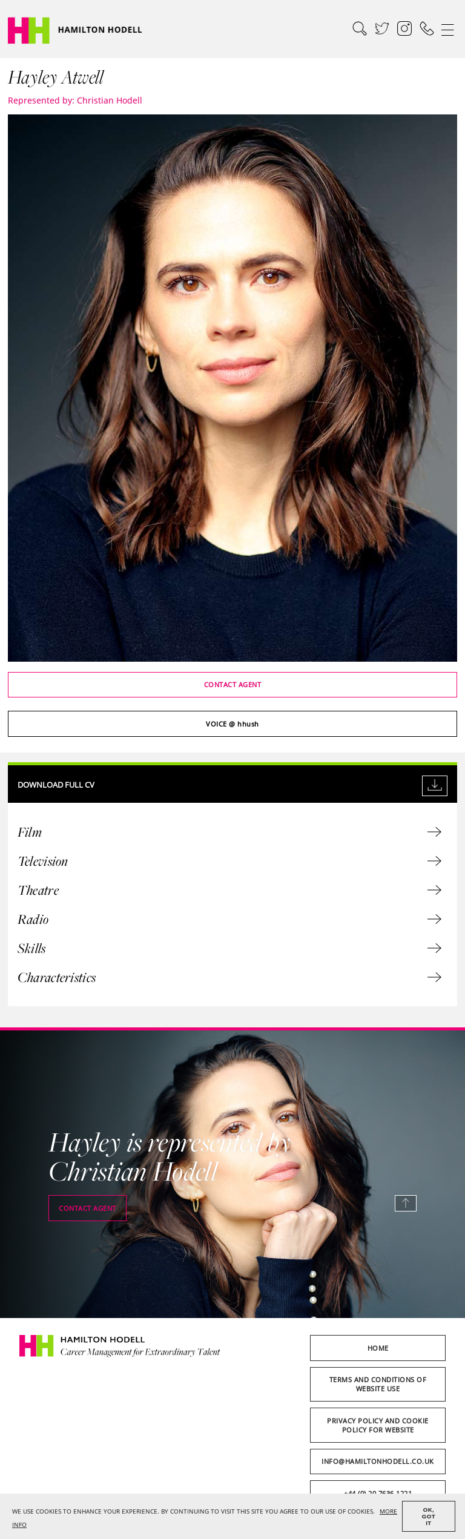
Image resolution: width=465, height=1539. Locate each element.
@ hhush (232, 723)
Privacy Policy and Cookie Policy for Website (378, 1425)
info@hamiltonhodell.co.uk (378, 1461)
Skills (229, 948)
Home (378, 1348)
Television (229, 861)
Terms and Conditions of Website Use (378, 1384)
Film (229, 832)
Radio (229, 919)
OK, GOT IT (428, 1516)
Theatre (229, 890)
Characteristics (229, 977)
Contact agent (233, 684)
